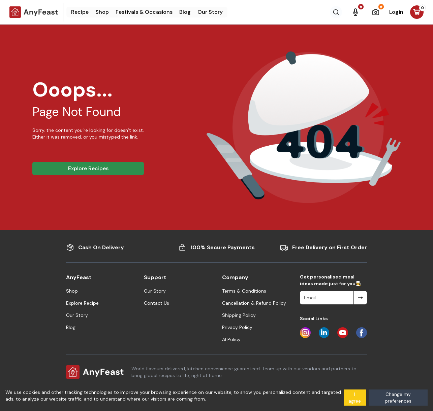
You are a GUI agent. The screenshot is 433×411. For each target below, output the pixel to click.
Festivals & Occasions (144, 11)
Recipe (80, 11)
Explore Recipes (88, 168)
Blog (185, 11)
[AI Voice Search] (355, 12)
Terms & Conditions (244, 291)
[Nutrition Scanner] (375, 12)
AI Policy (231, 339)
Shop (102, 11)
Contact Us (156, 303)
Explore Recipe (82, 303)
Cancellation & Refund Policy (254, 303)
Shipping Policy (239, 315)
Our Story (210, 11)
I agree (354, 397)
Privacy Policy (237, 327)
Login (396, 11)
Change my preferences (398, 397)
